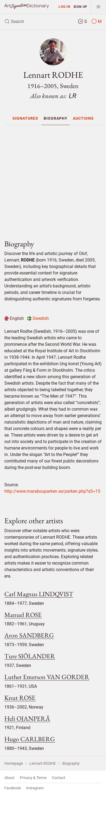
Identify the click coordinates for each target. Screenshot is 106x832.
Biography (56, 118)
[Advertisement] (55, 180)
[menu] (98, 7)
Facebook (12, 788)
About (9, 778)
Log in (64, 7)
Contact (58, 778)
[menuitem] (25, 118)
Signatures (25, 118)
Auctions (83, 118)
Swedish (38, 318)
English (14, 318)
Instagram (35, 788)
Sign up (80, 7)
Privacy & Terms (33, 778)
